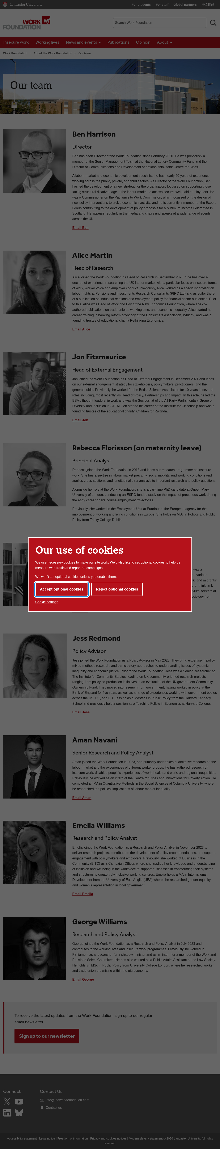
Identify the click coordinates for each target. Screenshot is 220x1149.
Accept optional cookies (61, 589)
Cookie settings (46, 602)
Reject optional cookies (117, 589)
